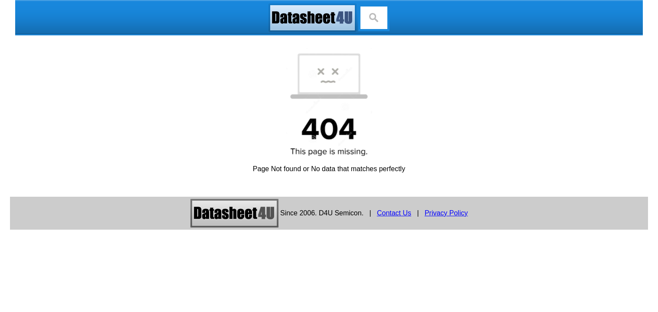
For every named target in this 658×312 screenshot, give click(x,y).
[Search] (374, 17)
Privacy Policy (446, 213)
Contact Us (394, 213)
